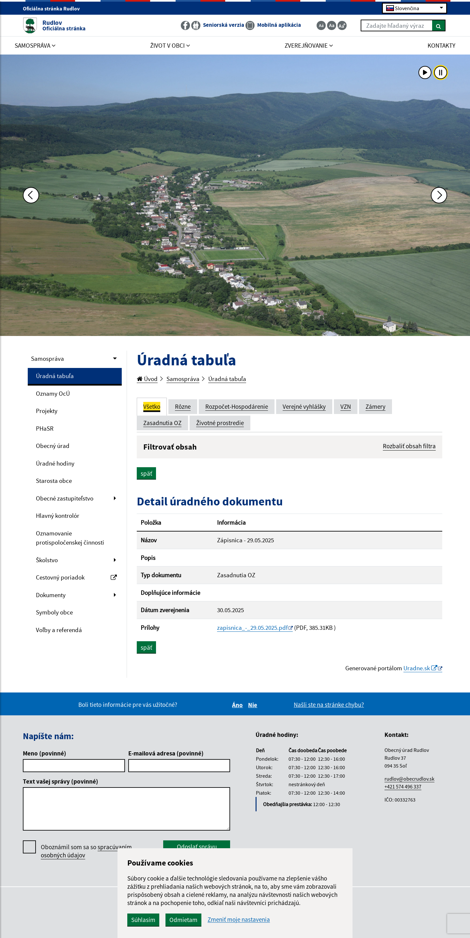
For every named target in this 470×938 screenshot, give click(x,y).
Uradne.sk (420, 668)
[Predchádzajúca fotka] (31, 195)
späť (146, 473)
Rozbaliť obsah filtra (409, 446)
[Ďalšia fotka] (439, 195)
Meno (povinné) (44, 753)
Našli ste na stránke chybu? (329, 704)
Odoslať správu (197, 847)
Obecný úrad (53, 446)
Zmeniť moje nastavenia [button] (239, 919)
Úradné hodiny (55, 463)
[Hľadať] (439, 25)
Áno (238, 705)
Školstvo (47, 560)
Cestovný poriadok (76, 577)
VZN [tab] (345, 406)
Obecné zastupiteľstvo (64, 498)
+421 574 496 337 (402, 786)
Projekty (46, 411)
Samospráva (47, 358)
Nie (253, 705)
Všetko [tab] (151, 406)
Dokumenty (51, 595)
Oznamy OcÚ (53, 393)
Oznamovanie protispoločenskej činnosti (70, 538)
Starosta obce (54, 481)
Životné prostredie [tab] (220, 423)
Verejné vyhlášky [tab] (304, 406)
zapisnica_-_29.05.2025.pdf (252, 627)
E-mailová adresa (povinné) (166, 753)
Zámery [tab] (375, 406)
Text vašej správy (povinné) (60, 781)
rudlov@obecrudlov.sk (409, 778)
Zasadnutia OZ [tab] (162, 423)
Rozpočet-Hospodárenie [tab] (236, 406)
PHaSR (45, 428)
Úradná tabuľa (55, 376)
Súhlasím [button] (143, 920)
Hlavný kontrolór (57, 515)
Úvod (147, 379)
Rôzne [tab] (183, 406)
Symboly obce (54, 612)
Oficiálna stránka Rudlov (54, 8)
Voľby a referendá (59, 630)
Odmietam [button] (183, 920)
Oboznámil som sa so (86, 851)
